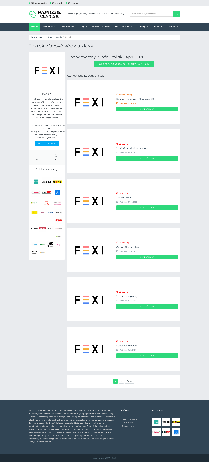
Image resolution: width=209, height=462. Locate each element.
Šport (84, 26)
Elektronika (49, 26)
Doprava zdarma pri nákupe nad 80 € (136, 99)
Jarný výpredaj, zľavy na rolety (132, 148)
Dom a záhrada (69, 26)
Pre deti (157, 26)
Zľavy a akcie (71, 3)
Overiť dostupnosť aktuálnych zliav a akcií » (123, 64)
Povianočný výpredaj (127, 345)
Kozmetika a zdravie (101, 26)
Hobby (143, 26)
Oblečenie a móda (124, 26)
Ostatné (173, 26)
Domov (34, 26)
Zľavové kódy (56, 3)
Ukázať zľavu (147, 109)
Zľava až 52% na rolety (127, 247)
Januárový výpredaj (126, 296)
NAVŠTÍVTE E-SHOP (46, 143)
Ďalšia (129, 381)
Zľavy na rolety (124, 197)
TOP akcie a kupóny (38, 3)
